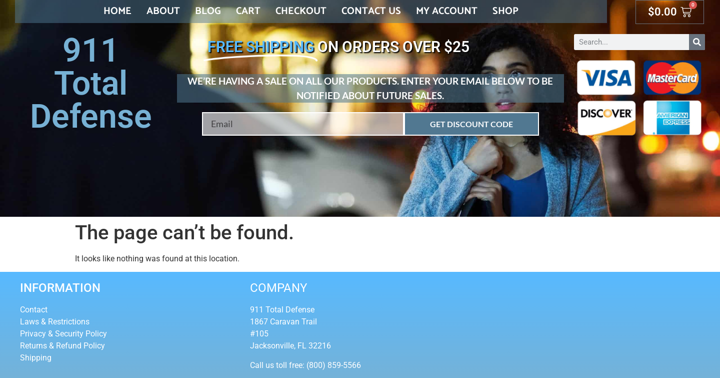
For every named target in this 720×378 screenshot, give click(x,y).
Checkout (301, 11)
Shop (505, 11)
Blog (208, 11)
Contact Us (371, 11)
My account (447, 11)
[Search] (697, 42)
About (163, 11)
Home (118, 11)
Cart (248, 11)
